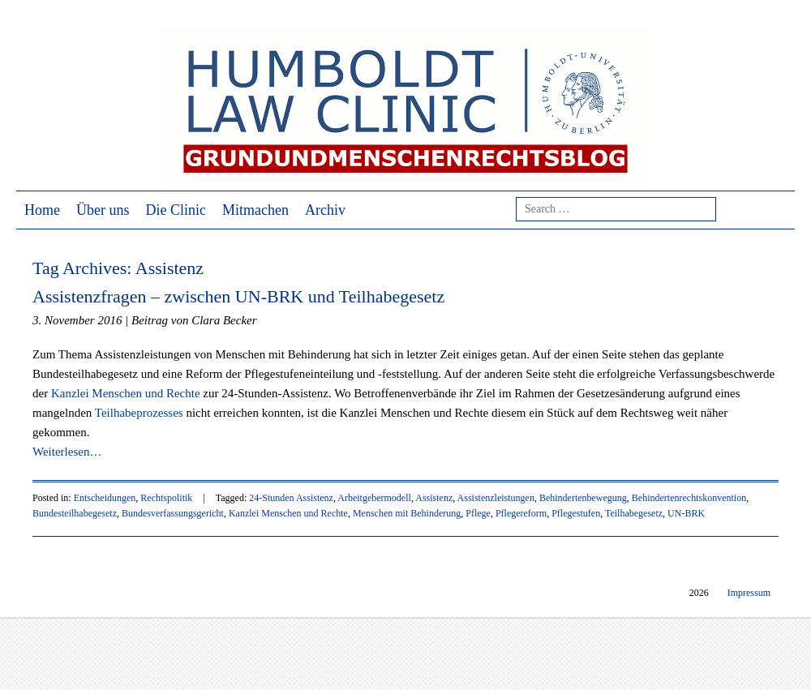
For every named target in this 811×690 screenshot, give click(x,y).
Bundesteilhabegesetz (74, 513)
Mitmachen (255, 210)
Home (42, 210)
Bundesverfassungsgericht (173, 513)
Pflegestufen (575, 513)
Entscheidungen (105, 498)
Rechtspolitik (166, 498)
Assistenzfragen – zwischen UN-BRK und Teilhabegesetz (238, 296)
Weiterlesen (66, 451)
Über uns (103, 210)
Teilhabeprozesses (139, 412)
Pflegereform (521, 513)
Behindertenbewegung (583, 498)
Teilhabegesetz (634, 513)
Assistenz (434, 498)
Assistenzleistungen (495, 498)
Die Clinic (176, 210)
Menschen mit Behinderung (407, 513)
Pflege (478, 513)
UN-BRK (686, 513)
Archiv (325, 210)
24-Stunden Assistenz (291, 498)
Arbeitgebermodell (374, 498)
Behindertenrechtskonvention (689, 498)
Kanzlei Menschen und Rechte (125, 393)
